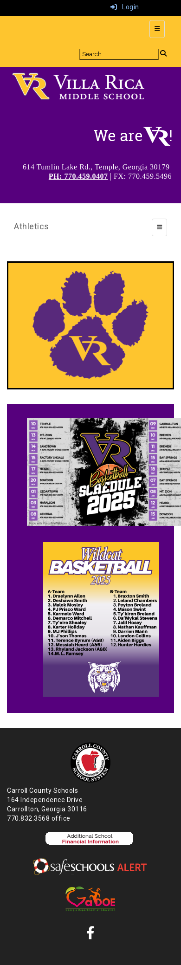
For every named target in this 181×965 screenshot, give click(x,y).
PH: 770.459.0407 (78, 176)
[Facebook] (90, 935)
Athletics (31, 226)
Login (124, 7)
